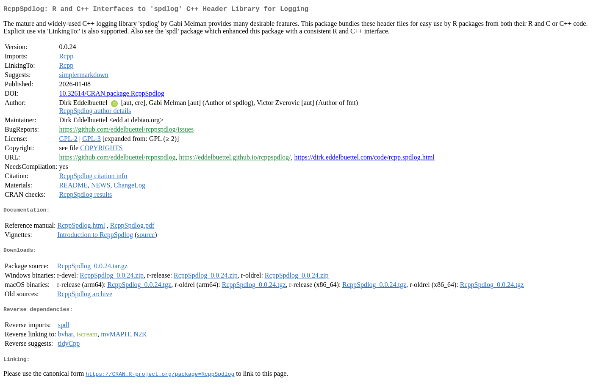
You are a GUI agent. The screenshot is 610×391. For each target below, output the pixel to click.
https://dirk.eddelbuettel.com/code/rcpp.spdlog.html (364, 158)
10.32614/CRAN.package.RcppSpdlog (111, 95)
